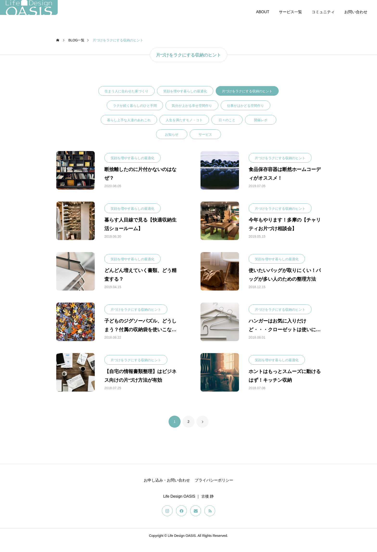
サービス (205, 144)
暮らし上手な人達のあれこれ (129, 129)
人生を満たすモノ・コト (184, 129)
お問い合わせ (355, 12)
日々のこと (227, 129)
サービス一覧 (290, 12)
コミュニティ (323, 12)
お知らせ (171, 144)
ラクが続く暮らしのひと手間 (135, 115)
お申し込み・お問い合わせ (167, 489)
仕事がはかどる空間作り (245, 115)
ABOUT (262, 12)
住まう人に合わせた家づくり (126, 100)
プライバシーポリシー (214, 489)
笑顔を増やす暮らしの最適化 (185, 100)
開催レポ (260, 129)
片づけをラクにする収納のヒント (247, 100)
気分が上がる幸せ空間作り (192, 115)
